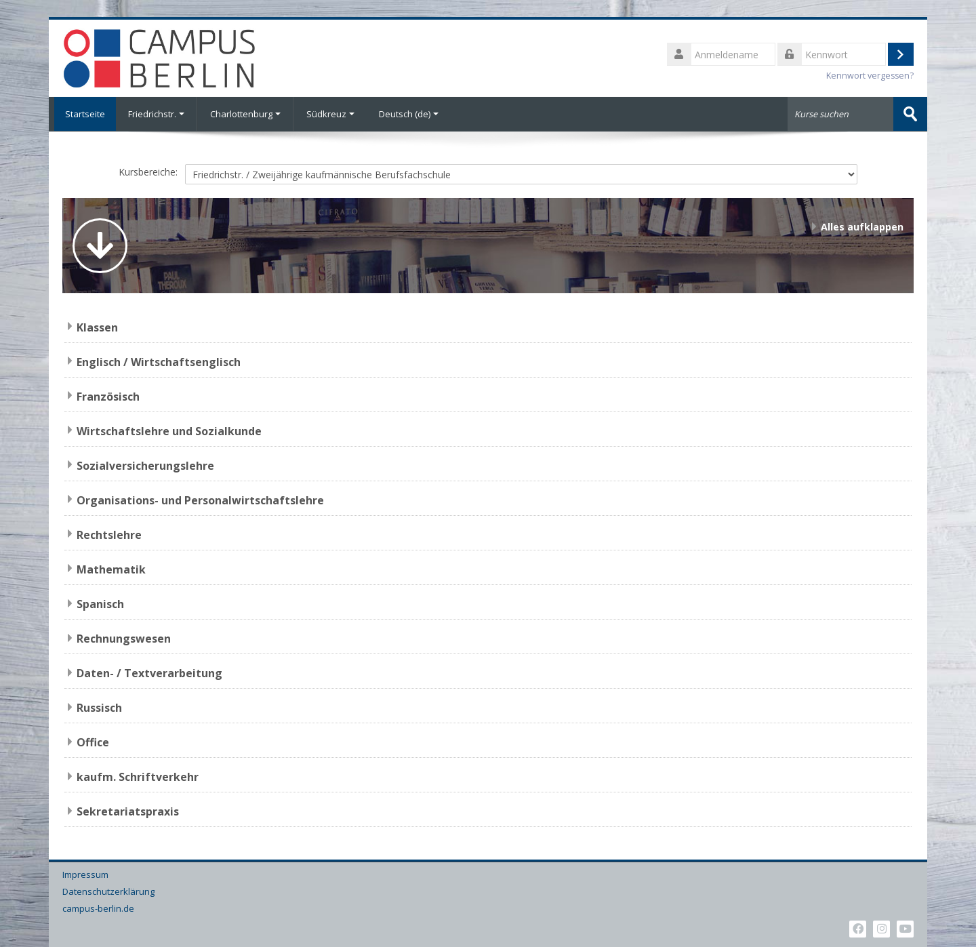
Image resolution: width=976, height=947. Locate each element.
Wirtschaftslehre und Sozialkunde (169, 430)
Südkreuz (330, 114)
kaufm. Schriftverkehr (138, 776)
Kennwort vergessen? (870, 75)
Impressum (85, 874)
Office (93, 741)
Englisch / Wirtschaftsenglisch (159, 361)
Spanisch (100, 603)
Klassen (97, 326)
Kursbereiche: (148, 171)
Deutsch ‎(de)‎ (409, 114)
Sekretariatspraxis (128, 810)
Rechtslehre (109, 534)
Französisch (108, 395)
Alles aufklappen (862, 226)
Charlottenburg (245, 114)
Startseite (82, 114)
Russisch (99, 707)
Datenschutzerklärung (108, 891)
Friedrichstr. (156, 114)
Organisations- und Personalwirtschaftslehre (200, 499)
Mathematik (111, 568)
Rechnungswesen (124, 637)
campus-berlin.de (98, 908)
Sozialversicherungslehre (145, 465)
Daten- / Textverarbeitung (149, 672)
